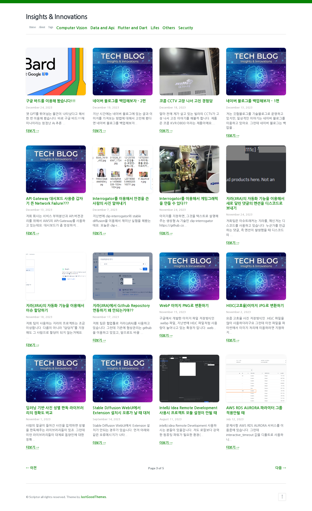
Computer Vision (71, 28)
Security (185, 28)
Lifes (155, 28)
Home (32, 27)
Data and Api (102, 28)
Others (168, 28)
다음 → (280, 466)
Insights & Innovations (56, 17)
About (42, 27)
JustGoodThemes (93, 496)
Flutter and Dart (132, 28)
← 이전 (31, 466)
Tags (50, 27)
